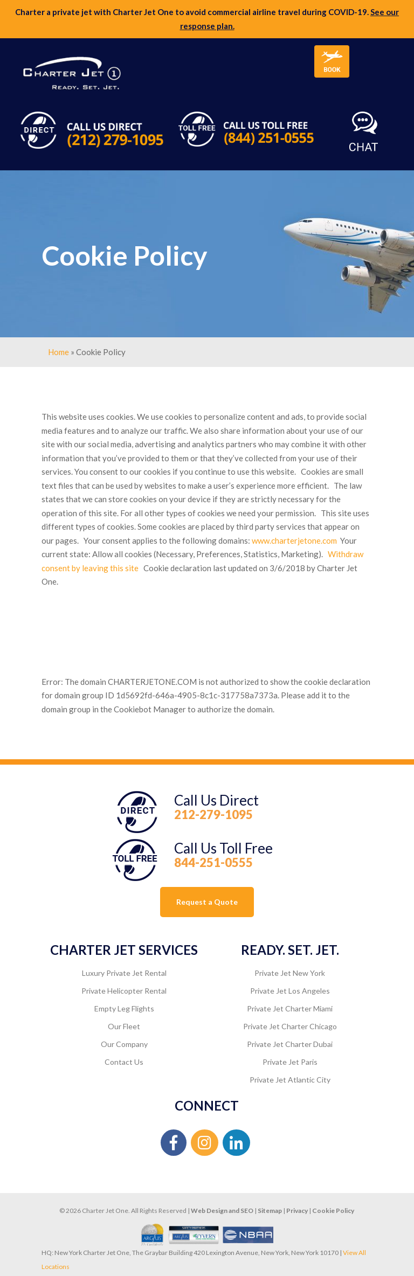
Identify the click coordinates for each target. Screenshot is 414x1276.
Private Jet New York (289, 972)
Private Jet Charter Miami (290, 1008)
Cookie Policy (333, 1210)
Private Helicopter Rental (124, 990)
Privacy (297, 1210)
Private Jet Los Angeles (290, 990)
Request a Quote (207, 901)
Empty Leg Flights (124, 1008)
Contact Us (124, 1061)
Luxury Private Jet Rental (124, 972)
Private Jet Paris (290, 1061)
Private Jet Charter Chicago (290, 1026)
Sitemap (270, 1210)
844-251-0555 (213, 862)
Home (58, 352)
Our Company (124, 1044)
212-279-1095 (213, 814)
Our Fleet (124, 1026)
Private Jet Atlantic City (290, 1079)
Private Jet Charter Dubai (290, 1044)
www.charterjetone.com (294, 540)
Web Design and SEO (222, 1210)
